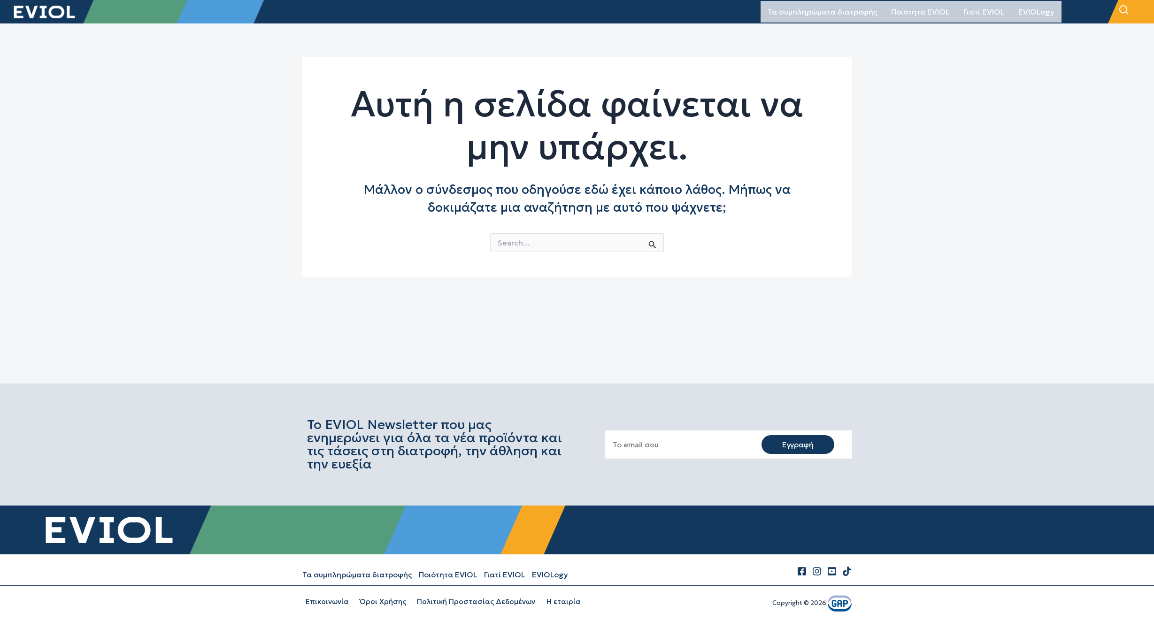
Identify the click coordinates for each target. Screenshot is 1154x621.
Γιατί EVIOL (983, 11)
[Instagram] (817, 571)
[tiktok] (847, 571)
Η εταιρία (548, 601)
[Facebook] (802, 571)
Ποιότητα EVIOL (920, 11)
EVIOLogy (1036, 11)
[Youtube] (832, 571)
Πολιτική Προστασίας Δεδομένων (465, 601)
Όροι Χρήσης (376, 601)
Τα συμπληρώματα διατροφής (822, 11)
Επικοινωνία (324, 601)
